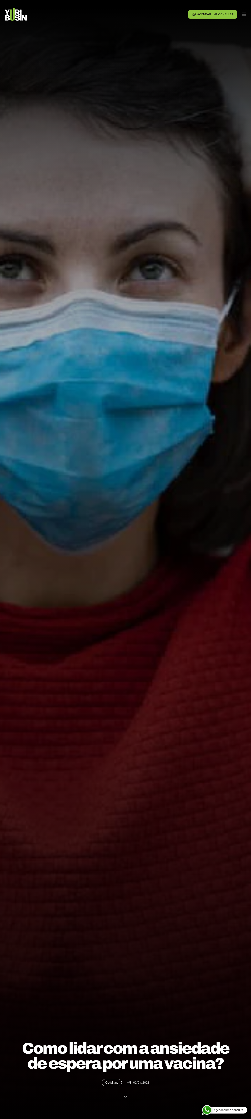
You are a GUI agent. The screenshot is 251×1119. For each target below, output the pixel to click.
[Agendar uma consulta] (224, 1110)
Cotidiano (111, 1082)
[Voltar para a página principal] (16, 14)
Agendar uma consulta (212, 14)
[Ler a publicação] (125, 1096)
